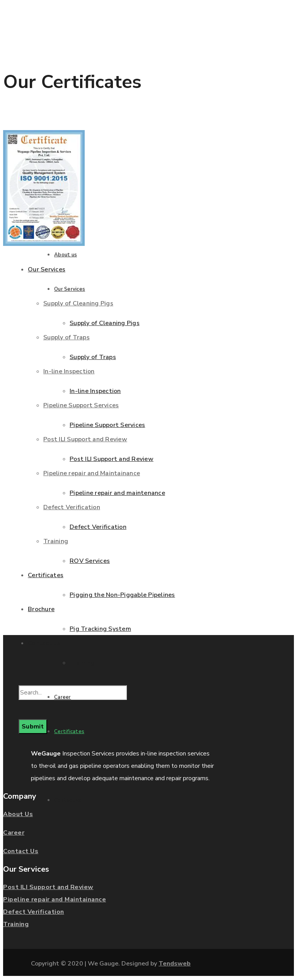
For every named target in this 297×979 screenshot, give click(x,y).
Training (16, 924)
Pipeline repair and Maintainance (54, 899)
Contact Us (20, 851)
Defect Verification (33, 912)
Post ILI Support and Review (48, 887)
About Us (18, 814)
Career (13, 832)
